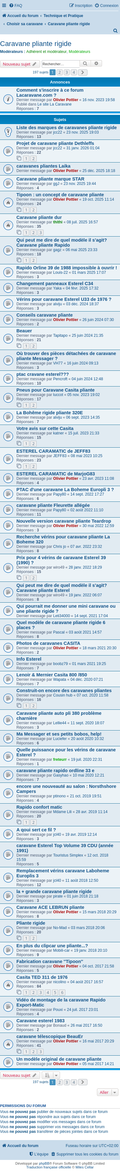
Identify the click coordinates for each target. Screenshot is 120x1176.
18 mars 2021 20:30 (99, 648)
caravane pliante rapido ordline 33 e (55, 770)
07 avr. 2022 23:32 (86, 546)
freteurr (60, 759)
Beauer (24, 330)
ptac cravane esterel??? (42, 374)
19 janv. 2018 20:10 (90, 950)
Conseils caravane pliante (44, 315)
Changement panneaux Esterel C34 (54, 283)
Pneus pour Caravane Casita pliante (55, 390)
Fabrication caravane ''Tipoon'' (49, 961)
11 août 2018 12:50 (81, 880)
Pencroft (60, 379)
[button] (82, 72)
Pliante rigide (30, 923)
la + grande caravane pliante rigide (54, 891)
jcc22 (57, 132)
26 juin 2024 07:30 (98, 320)
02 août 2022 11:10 (86, 510)
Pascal (58, 632)
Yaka (57, 288)
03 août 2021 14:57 (85, 632)
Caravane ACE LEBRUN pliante (50, 907)
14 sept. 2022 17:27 (87, 494)
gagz (57, 250)
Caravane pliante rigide (35, 44)
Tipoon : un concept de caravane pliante (60, 194)
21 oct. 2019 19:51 (85, 796)
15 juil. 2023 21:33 (83, 433)
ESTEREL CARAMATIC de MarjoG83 (55, 473)
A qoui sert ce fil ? (36, 829)
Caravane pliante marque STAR (50, 178)
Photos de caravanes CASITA (48, 643)
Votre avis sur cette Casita (44, 428)
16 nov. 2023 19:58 (98, 100)
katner (58, 433)
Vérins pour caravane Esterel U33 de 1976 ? (63, 299)
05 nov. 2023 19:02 (83, 395)
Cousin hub (62, 695)
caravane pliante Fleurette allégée (53, 505)
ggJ (56, 183)
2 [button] (59, 72)
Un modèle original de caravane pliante (58, 1059)
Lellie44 (59, 723)
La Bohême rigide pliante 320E (49, 412)
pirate (58, 896)
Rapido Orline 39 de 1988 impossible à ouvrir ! (66, 267)
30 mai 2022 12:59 (98, 526)
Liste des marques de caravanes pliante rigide (66, 127)
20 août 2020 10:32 (87, 739)
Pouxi (58, 1009)
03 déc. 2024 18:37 (82, 304)
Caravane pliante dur (39, 217)
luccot (58, 395)
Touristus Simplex (68, 855)
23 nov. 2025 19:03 (82, 132)
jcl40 (57, 834)
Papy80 (59, 494)
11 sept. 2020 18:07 (87, 723)
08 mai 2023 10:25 (86, 456)
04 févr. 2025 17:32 (82, 288)
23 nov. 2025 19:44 (79, 183)
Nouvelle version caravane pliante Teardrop (63, 521)
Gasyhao (60, 775)
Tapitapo (60, 335)
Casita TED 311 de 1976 (42, 977)
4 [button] (74, 72)
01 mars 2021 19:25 (89, 664)
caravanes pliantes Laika (43, 166)
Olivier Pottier (65, 100)
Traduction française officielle (48, 1167)
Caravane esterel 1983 (40, 1020)
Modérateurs (79, 51)
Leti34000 (61, 616)
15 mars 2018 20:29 (99, 912)
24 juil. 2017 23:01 (82, 1009)
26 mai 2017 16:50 (86, 1025)
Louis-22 (60, 272)
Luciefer (60, 739)
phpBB (44, 1163)
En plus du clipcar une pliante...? (52, 945)
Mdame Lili (62, 812)
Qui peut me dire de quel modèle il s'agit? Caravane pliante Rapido (61, 243)
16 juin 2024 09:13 (83, 363)
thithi (58, 222)
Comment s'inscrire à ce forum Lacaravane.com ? (49, 93)
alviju (57, 304)
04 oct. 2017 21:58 (98, 966)
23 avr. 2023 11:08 (98, 478)
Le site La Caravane (55, 104)
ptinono (59, 796)
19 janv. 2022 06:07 (85, 595)
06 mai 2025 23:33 (81, 250)
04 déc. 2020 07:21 (86, 679)
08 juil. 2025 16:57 (82, 222)
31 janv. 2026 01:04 (82, 148)
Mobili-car (61, 950)
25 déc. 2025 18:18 (98, 171)
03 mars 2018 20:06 (88, 928)
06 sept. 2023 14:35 (83, 417)
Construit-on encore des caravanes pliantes (64, 690)
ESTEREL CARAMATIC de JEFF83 (53, 451)
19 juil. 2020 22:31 (86, 759)
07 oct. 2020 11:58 (92, 695)
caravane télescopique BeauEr (49, 1036)
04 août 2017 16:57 (86, 982)
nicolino (59, 982)
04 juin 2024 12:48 (87, 379)
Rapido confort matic (39, 807)
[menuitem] (15, 6)
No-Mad (60, 928)
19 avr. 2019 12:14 (81, 834)
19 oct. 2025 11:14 (98, 199)
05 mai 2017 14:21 (98, 1064)
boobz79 (60, 664)
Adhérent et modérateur (46, 51)
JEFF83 (59, 456)
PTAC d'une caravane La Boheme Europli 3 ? (65, 489)
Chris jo (59, 546)
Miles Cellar (84, 1167)
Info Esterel (28, 659)
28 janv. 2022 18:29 (85, 567)
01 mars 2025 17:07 (89, 272)
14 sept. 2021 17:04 (91, 616)
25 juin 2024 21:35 (87, 335)
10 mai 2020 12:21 (88, 775)
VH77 (58, 363)
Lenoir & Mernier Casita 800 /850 (51, 674)
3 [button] (67, 72)
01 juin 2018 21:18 (83, 896)
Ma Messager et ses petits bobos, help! (58, 734)
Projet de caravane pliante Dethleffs (55, 143)
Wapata (59, 679)
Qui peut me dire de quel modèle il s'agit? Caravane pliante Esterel (61, 588)
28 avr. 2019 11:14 (91, 812)
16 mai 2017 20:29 (98, 1041)
